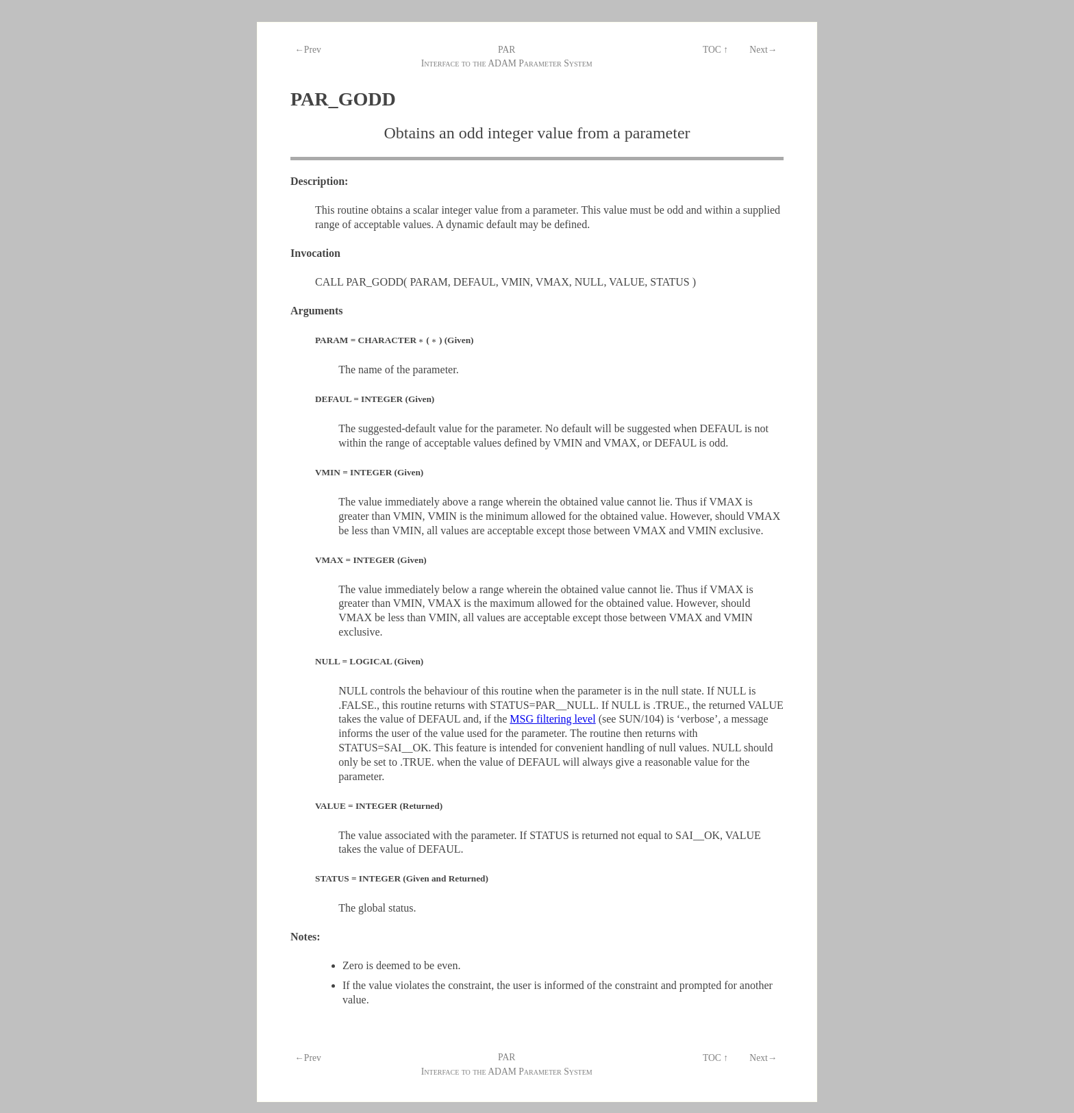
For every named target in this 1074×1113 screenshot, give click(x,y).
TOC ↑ (715, 50)
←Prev (308, 50)
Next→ (763, 50)
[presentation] (421, 340)
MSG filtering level (552, 719)
